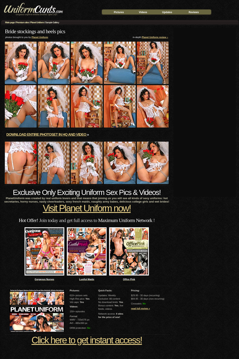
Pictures (119, 12)
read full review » (140, 308)
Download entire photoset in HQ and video (46, 135)
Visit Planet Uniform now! (87, 208)
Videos (143, 12)
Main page (10, 22)
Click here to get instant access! (87, 340)
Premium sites (22, 22)
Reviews (194, 12)
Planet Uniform (37, 22)
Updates (167, 12)
